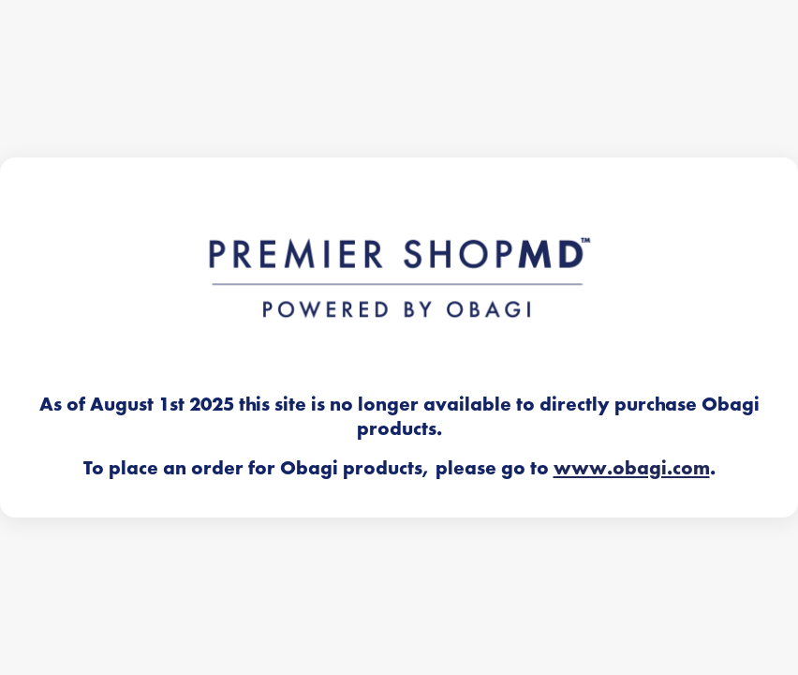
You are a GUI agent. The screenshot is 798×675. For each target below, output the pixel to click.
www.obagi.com (632, 468)
